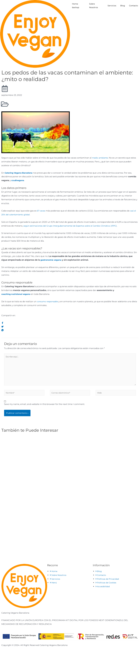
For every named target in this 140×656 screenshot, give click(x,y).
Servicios (112, 5)
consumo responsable (48, 301)
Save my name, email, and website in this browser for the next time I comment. (44, 407)
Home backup (75, 6)
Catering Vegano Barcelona (19, 172)
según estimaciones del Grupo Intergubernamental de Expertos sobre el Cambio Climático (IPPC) (73, 225)
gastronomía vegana (51, 260)
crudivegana (18, 180)
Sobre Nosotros (93, 6)
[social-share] (70, 323)
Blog (122, 5)
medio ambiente (100, 157)
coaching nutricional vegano (16, 294)
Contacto (133, 5)
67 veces (41, 210)
